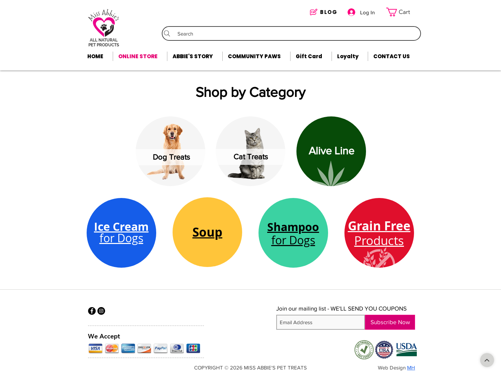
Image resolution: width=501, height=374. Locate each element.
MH (411, 368)
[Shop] (487, 360)
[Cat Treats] (250, 157)
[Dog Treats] (171, 157)
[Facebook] (92, 311)
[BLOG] (325, 12)
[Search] (291, 33)
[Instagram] (101, 311)
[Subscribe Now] (390, 322)
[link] (402, 12)
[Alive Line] (331, 151)
